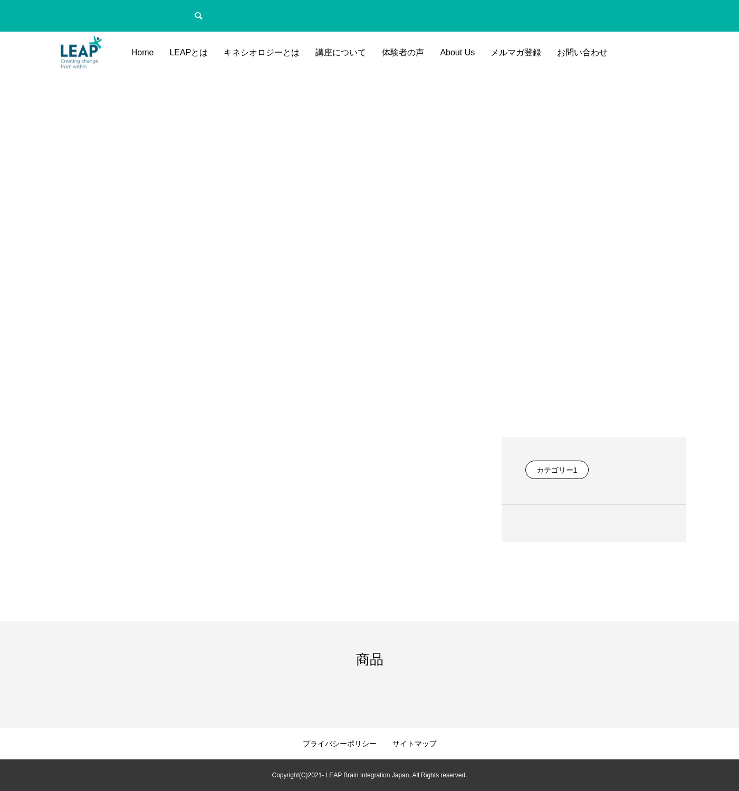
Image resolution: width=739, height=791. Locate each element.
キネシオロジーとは (262, 52)
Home (142, 52)
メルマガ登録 (516, 52)
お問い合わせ (582, 52)
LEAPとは (188, 52)
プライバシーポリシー (340, 743)
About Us (457, 52)
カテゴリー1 (557, 470)
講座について (340, 52)
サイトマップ (414, 743)
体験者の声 (403, 52)
